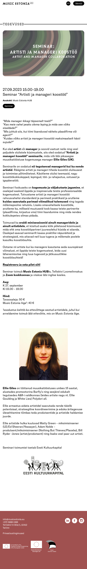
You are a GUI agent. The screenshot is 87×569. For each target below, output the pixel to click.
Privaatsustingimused (13, 533)
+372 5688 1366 (10, 522)
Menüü (78, 3)
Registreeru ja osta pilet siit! (21, 264)
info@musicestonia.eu (13, 519)
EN (68, 3)
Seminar (9, 106)
